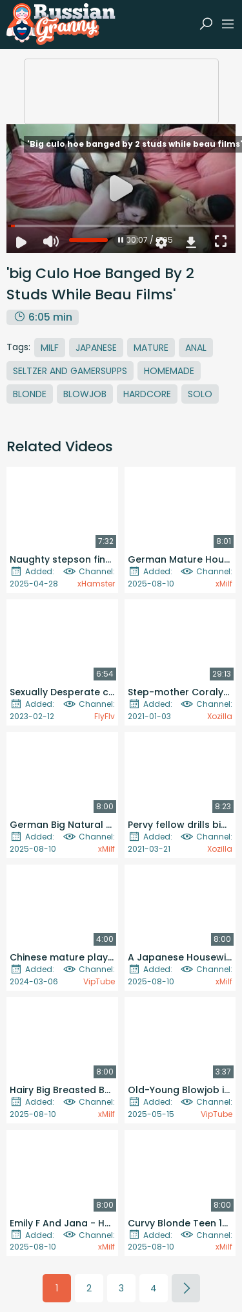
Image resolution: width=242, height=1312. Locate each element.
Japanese (96, 347)
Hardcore (147, 394)
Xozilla (219, 716)
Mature (151, 347)
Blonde (29, 394)
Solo (200, 394)
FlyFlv (104, 716)
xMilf (224, 583)
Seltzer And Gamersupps (70, 370)
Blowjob (84, 394)
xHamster (96, 583)
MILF (50, 347)
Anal (196, 347)
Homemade (169, 370)
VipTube (99, 981)
